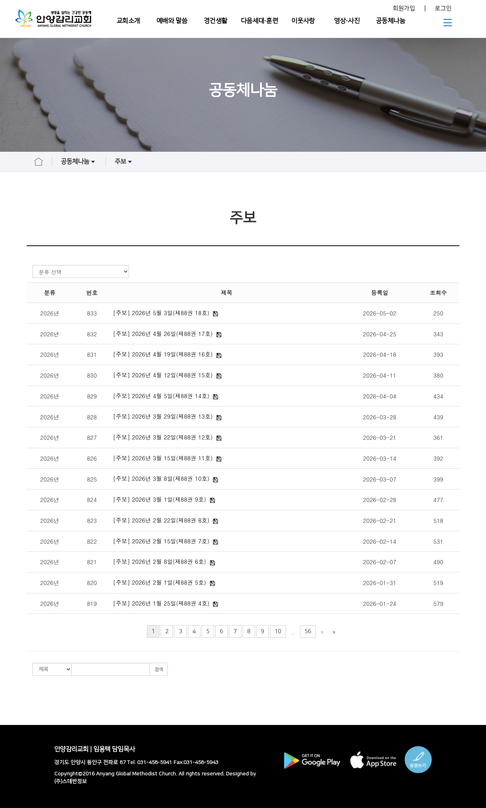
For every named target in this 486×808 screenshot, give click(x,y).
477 (438, 500)
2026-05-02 (379, 313)
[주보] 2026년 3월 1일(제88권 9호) (159, 499)
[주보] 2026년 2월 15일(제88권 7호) (161, 541)
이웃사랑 (303, 20)
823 (92, 520)
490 (438, 562)
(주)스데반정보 (70, 781)
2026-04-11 (379, 375)
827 (92, 437)
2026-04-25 (379, 334)
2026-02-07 (379, 562)
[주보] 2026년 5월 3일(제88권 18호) (161, 313)
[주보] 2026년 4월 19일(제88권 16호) (163, 354)
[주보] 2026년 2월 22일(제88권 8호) (161, 520)
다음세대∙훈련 (259, 20)
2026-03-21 (379, 437)
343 (438, 334)
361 (438, 437)
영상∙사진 (347, 20)
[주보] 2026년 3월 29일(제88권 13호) (163, 416)
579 (438, 603)
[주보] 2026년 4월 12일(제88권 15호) (163, 375)
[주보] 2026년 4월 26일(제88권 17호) (163, 333)
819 (92, 603)
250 (438, 313)
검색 (159, 669)
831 (92, 354)
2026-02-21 (379, 520)
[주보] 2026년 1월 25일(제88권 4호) (161, 603)
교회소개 (128, 20)
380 (438, 375)
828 (92, 417)
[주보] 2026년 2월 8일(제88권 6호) (159, 561)
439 (438, 417)
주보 (124, 162)
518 (438, 520)
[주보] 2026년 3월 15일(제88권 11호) (163, 458)
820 (92, 583)
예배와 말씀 (172, 20)
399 (438, 479)
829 (92, 396)
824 (92, 500)
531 (438, 541)
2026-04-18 (379, 354)
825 (92, 479)
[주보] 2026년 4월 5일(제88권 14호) (161, 396)
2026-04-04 (379, 396)
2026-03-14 (379, 458)
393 (438, 354)
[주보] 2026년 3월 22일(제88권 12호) (163, 437)
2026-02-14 (379, 541)
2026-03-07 (379, 479)
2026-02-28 (379, 500)
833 (92, 313)
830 (92, 375)
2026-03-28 (379, 417)
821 (92, 562)
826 (92, 458)
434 (438, 396)
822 (92, 541)
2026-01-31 (379, 583)
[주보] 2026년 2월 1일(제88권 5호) (159, 582)
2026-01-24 (379, 603)
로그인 (443, 8)
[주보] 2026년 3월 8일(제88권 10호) (161, 478)
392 (438, 458)
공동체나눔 (391, 20)
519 (438, 583)
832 (92, 334)
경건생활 (215, 20)
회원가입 (404, 8)
